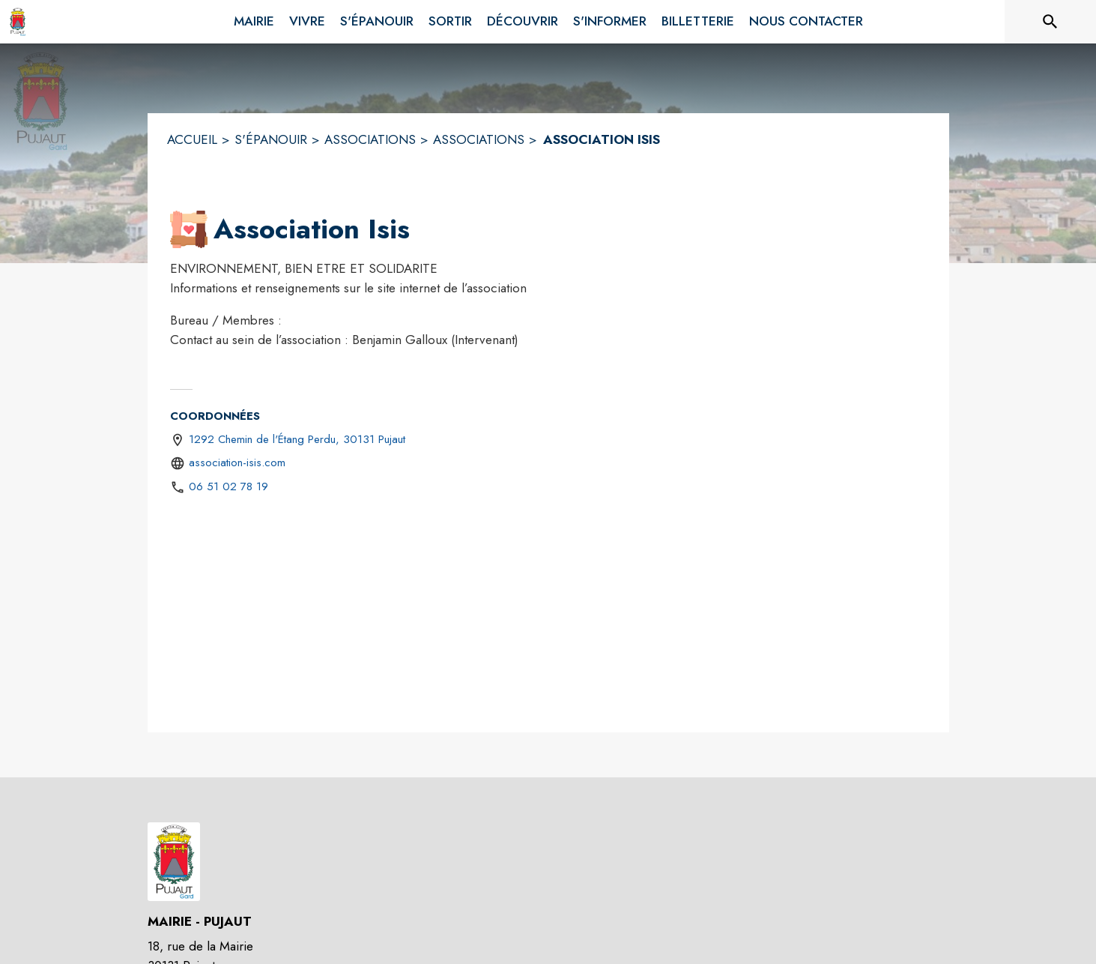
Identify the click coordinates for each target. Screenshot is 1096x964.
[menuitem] (254, 18)
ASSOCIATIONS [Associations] (370, 139)
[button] (189, 229)
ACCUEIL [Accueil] (192, 139)
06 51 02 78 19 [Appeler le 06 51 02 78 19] (228, 486)
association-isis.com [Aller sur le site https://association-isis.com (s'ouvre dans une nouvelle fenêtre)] (237, 462)
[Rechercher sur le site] (1050, 21)
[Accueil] (17, 22)
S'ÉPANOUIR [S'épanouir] (270, 139)
